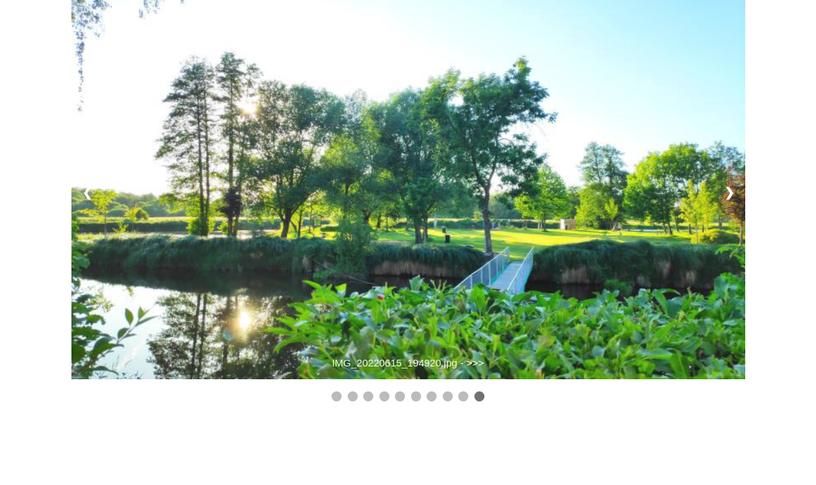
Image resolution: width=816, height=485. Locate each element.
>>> (475, 362)
